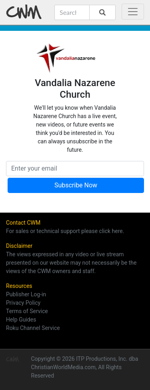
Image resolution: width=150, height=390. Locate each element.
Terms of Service (27, 311)
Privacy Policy (23, 303)
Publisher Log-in (26, 294)
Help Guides (21, 319)
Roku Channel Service (33, 328)
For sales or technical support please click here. (65, 231)
